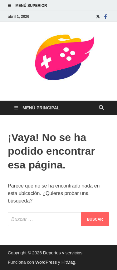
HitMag (68, 262)
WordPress (46, 262)
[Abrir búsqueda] (101, 108)
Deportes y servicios (62, 252)
